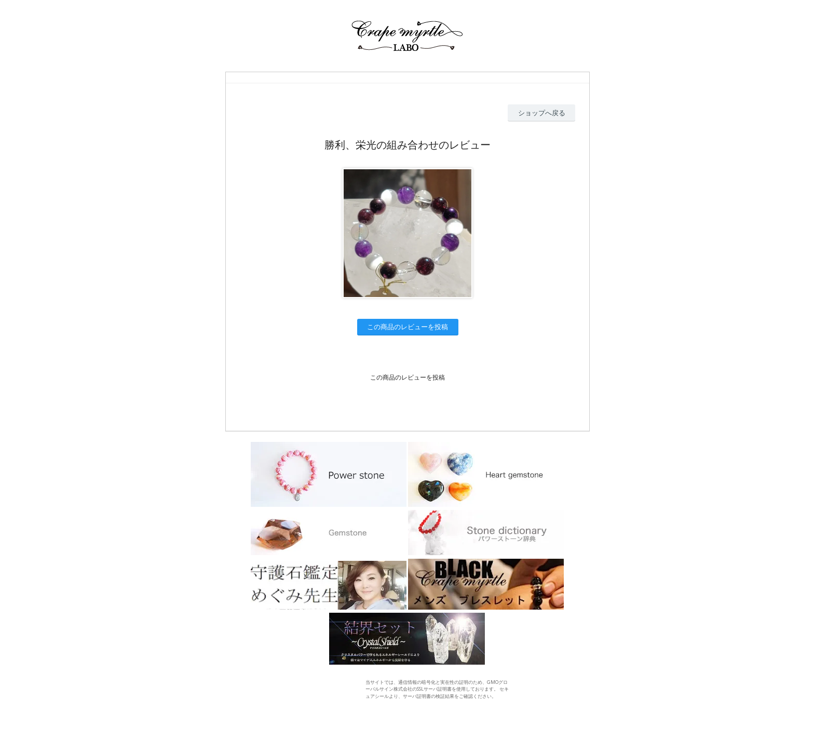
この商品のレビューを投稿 (407, 326)
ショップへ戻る (541, 112)
